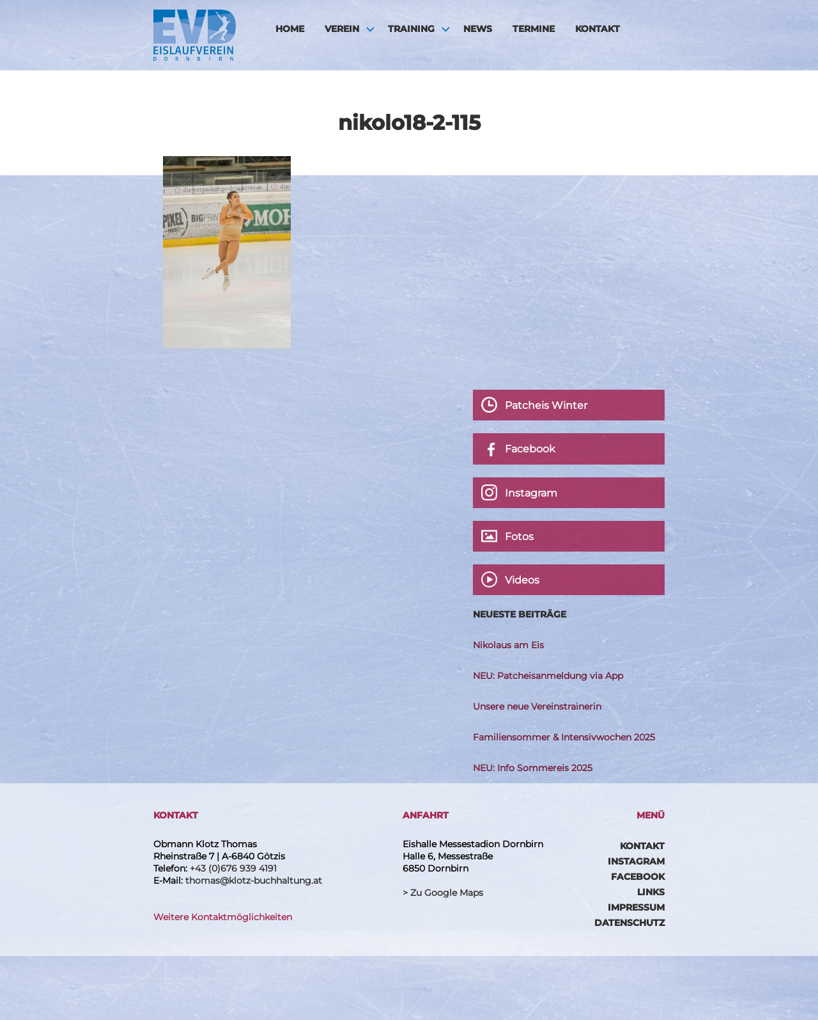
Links (651, 892)
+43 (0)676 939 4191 (233, 868)
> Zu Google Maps (443, 893)
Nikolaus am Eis (508, 645)
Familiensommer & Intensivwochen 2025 (564, 737)
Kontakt (597, 29)
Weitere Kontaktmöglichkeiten (222, 917)
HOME (289, 29)
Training (411, 29)
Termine (534, 29)
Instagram (636, 861)
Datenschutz (629, 922)
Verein (342, 29)
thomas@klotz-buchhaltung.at (253, 880)
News (477, 29)
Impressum (636, 907)
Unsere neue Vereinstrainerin (537, 706)
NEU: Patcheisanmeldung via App (548, 675)
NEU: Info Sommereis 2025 (532, 768)
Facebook (638, 876)
